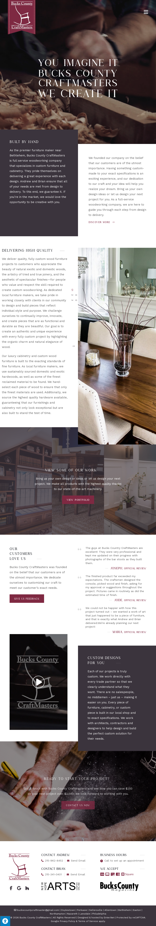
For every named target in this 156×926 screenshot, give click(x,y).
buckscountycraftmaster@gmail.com (38, 910)
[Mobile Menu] (146, 11)
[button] (113, 346)
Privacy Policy (67, 921)
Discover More (102, 222)
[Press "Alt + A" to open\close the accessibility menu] (5, 921)
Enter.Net (109, 917)
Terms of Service (88, 921)
